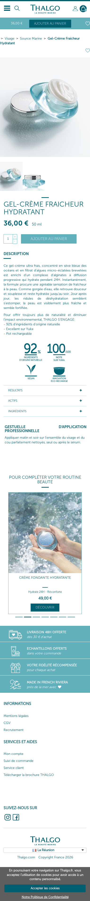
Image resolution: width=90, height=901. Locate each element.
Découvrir (45, 607)
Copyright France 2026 (55, 857)
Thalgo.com (26, 857)
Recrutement (14, 730)
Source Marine (31, 39)
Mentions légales (16, 716)
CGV (7, 723)
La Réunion (45, 850)
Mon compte (13, 754)
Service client (14, 768)
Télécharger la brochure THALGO (29, 775)
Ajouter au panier (50, 24)
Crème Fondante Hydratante (45, 578)
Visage (9, 39)
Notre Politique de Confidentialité (45, 897)
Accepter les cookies (45, 888)
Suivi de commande (18, 761)
